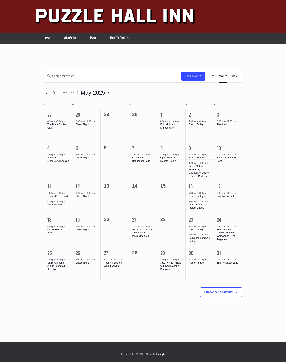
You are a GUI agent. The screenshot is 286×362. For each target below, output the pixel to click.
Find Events (193, 76)
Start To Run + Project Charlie (196, 206)
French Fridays (197, 124)
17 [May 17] (219, 186)
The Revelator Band (227, 262)
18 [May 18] (49, 219)
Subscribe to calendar (218, 292)
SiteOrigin (160, 354)
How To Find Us (119, 38)
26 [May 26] (78, 252)
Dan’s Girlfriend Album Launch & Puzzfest (56, 266)
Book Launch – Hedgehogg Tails (141, 159)
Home (46, 38)
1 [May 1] (161, 114)
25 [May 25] (49, 252)
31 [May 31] (219, 252)
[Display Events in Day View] (234, 76)
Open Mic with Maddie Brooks (168, 159)
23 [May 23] (191, 219)
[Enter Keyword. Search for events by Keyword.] (112, 76)
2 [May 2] (190, 114)
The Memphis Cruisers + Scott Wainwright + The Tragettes (226, 234)
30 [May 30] (191, 252)
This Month (68, 92)
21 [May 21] (134, 219)
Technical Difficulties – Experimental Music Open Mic (143, 232)
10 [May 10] (219, 147)
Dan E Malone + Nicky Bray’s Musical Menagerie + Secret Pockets (199, 171)
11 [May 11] (49, 186)
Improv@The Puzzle (58, 196)
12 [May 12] (78, 186)
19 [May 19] (78, 219)
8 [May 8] (161, 147)
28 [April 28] (78, 114)
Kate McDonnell (225, 196)
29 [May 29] (162, 252)
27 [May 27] (106, 252)
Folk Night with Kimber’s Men (168, 126)
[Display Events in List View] (212, 76)
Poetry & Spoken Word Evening (113, 264)
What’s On (70, 38)
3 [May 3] (218, 114)
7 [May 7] (133, 147)
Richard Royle (54, 204)
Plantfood (222, 124)
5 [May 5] (77, 147)
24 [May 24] (219, 219)
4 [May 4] (48, 147)
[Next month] (54, 92)
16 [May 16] (191, 186)
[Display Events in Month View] (223, 76)
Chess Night (82, 124)
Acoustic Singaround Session (58, 159)
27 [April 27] (49, 114)
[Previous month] (46, 92)
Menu (93, 38)
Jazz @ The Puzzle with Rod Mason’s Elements (170, 266)
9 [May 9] (190, 147)
